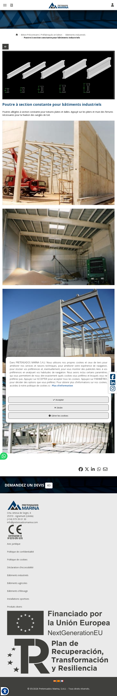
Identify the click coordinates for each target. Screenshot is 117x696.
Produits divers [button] (14, 606)
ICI (49, 485)
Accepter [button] (58, 399)
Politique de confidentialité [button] (20, 551)
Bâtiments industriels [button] (17, 575)
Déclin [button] (58, 407)
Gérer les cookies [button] (58, 415)
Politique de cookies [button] (17, 559)
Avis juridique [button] (13, 543)
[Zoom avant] (58, 163)
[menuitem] (58, 544)
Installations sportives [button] (18, 598)
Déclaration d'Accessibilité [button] (20, 567)
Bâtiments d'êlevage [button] (17, 590)
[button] (58, 5)
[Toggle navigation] (112, 5)
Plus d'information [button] (62, 385)
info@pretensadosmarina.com (22, 522)
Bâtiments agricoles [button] (17, 583)
